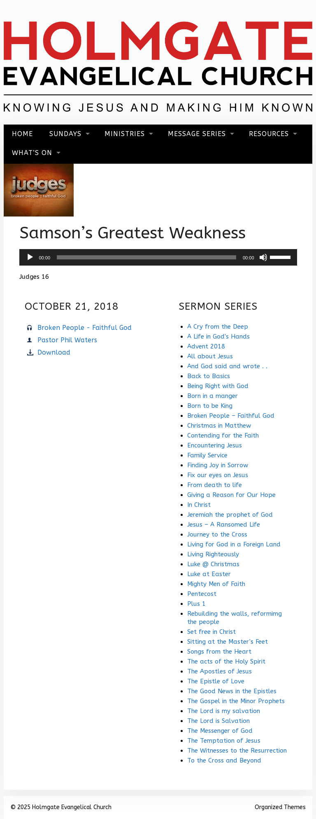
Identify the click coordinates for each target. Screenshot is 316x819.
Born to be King (209, 406)
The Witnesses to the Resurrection (237, 750)
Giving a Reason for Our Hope (231, 495)
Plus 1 (196, 603)
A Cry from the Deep (217, 326)
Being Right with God (218, 386)
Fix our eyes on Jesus (217, 475)
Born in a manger (212, 396)
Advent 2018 (206, 346)
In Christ (199, 504)
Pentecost (201, 594)
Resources (269, 134)
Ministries (125, 134)
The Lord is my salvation (223, 711)
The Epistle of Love (215, 681)
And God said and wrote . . (227, 366)
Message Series (197, 134)
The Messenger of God (220, 730)
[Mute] (263, 257)
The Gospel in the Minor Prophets (236, 701)
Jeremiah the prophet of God (230, 514)
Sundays (65, 134)
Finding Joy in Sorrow (217, 465)
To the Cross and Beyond (224, 760)
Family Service (207, 455)
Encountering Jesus (214, 445)
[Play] (30, 257)
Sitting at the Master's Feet (227, 641)
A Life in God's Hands (218, 336)
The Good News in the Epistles (231, 691)
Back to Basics (208, 376)
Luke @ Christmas (213, 564)
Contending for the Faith (223, 435)
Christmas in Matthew (219, 425)
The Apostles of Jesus (219, 671)
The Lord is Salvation (218, 721)
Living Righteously (213, 554)
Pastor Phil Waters (67, 340)
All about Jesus (210, 356)
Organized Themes (280, 807)
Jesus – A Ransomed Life (223, 524)
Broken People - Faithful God (84, 328)
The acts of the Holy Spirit (226, 661)
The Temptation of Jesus (223, 740)
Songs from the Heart (219, 651)
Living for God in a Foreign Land (234, 544)
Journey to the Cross (217, 534)
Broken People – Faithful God (230, 415)
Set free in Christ (211, 631)
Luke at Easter (209, 574)
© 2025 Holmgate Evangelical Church (61, 807)
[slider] (146, 257)
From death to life (214, 485)
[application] (158, 257)
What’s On (32, 153)
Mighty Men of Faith (216, 584)
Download (53, 352)
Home (22, 134)
